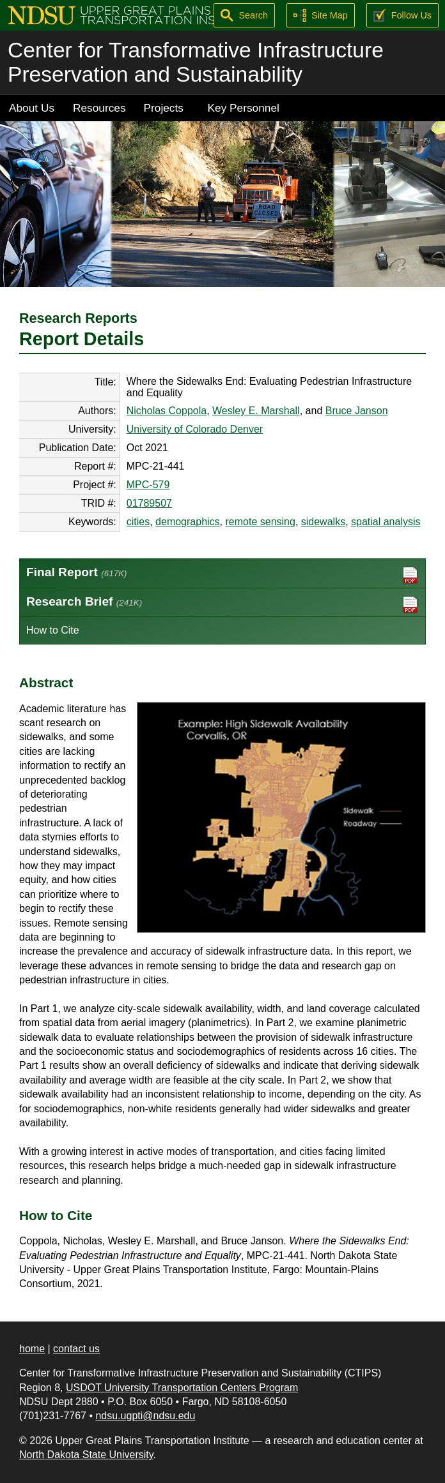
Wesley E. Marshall (256, 410)
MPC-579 (148, 484)
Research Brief (222, 605)
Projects (163, 107)
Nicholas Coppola (167, 410)
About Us (31, 107)
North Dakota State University (86, 1454)
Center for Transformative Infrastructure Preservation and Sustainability (196, 62)
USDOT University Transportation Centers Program (182, 1387)
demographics (187, 521)
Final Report (222, 575)
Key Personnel (243, 107)
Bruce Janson (356, 410)
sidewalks (323, 521)
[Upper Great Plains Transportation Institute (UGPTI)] (132, 14)
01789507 (149, 503)
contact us (76, 1348)
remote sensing (260, 521)
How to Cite (52, 630)
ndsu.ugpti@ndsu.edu (145, 1415)
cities (138, 521)
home (32, 1348)
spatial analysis (386, 521)
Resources (99, 107)
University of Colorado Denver (195, 429)
